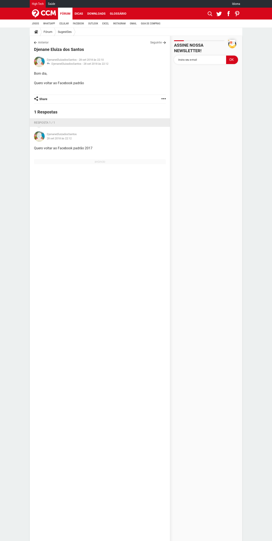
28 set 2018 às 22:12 (96, 63)
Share (43, 99)
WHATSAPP (49, 23)
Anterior (43, 42)
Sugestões (65, 32)
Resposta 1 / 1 (44, 122)
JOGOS (35, 23)
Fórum (65, 13)
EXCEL (105, 23)
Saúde (51, 4)
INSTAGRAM (119, 23)
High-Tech (38, 4)
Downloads (96, 13)
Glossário (118, 13)
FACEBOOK (78, 23)
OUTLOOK (93, 23)
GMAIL (133, 23)
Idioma (236, 4)
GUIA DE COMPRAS (150, 23)
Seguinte (156, 42)
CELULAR (64, 23)
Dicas (79, 13)
